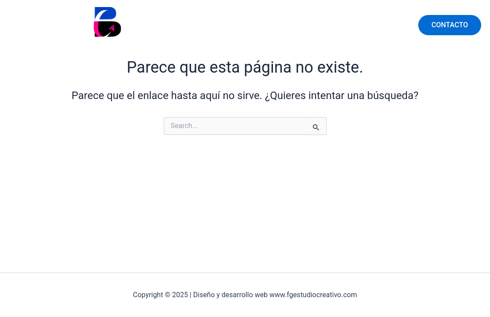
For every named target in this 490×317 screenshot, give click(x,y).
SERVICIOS (325, 25)
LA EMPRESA (380, 25)
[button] (449, 25)
